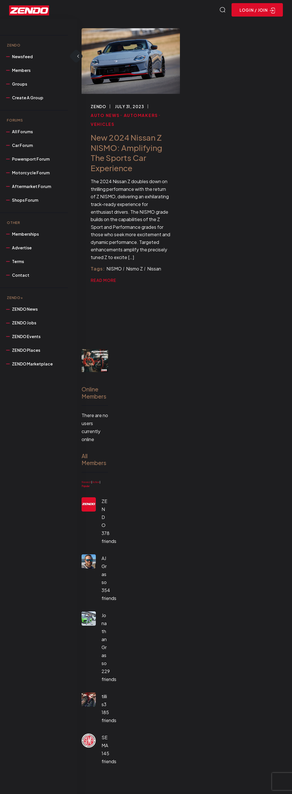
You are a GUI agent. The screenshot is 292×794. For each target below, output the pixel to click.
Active (95, 483)
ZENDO (98, 107)
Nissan (154, 269)
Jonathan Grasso (104, 640)
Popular (86, 487)
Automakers (141, 116)
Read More (103, 281)
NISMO (114, 269)
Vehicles (103, 125)
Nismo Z (134, 269)
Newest (86, 483)
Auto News (105, 116)
